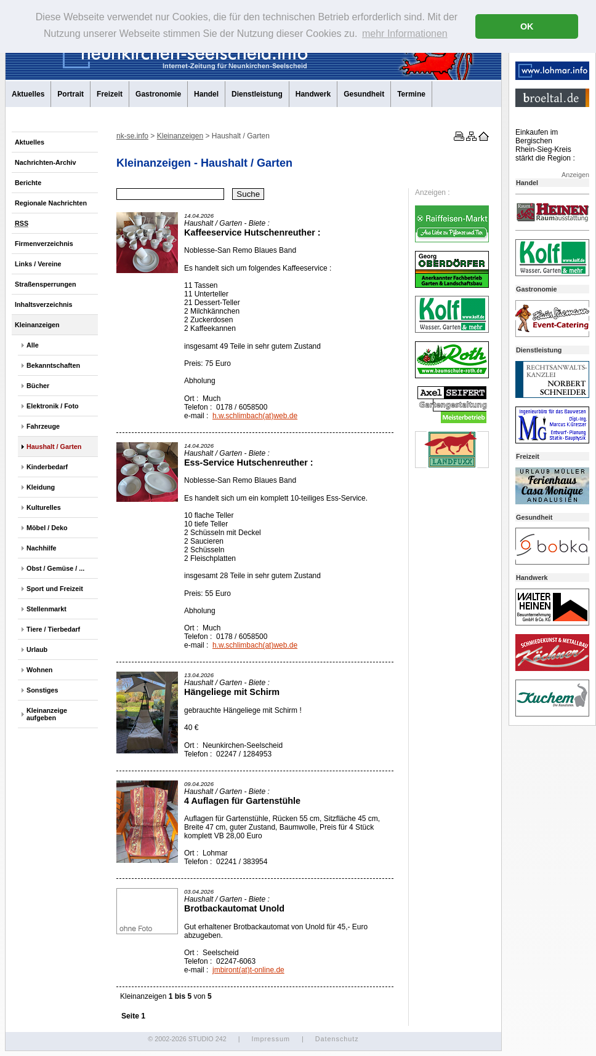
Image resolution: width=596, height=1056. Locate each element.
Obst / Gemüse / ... (55, 568)
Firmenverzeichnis (44, 243)
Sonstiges (42, 690)
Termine (411, 94)
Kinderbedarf (47, 466)
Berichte (28, 182)
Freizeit (110, 94)
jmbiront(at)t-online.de (248, 970)
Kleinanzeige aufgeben (46, 714)
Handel (206, 94)
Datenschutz (337, 1038)
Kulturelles (43, 507)
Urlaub (36, 649)
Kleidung (40, 487)
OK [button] (527, 26)
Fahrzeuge (43, 426)
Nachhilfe (41, 548)
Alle (32, 345)
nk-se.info (132, 136)
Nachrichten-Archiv (45, 162)
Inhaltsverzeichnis (44, 304)
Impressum (270, 1038)
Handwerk (313, 94)
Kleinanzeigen (37, 324)
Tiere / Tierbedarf (53, 629)
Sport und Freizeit (54, 588)
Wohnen (39, 669)
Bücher (37, 385)
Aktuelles (28, 94)
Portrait (70, 94)
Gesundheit (364, 94)
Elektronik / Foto (52, 406)
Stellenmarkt (46, 609)
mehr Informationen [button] (405, 33)
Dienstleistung (257, 94)
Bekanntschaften (53, 365)
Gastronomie (158, 94)
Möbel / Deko (47, 527)
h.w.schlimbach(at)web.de (254, 415)
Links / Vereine (38, 264)
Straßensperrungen (45, 284)
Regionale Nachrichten (51, 203)
